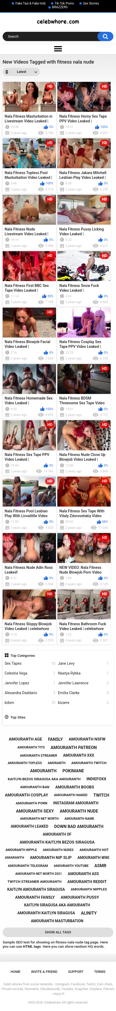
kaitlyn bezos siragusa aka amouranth (44, 779)
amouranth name (79, 819)
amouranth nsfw (87, 739)
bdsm (30, 702)
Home (15, 972)
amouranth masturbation (57, 921)
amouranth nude (79, 811)
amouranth (43, 770)
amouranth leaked (29, 826)
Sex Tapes (30, 663)
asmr (100, 865)
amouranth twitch (89, 763)
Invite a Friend (44, 972)
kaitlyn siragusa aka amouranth (57, 905)
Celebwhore (52, 1002)
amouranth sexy (35, 811)
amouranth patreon (74, 747)
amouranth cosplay (26, 795)
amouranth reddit (87, 881)
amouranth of (57, 834)
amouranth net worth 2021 (38, 874)
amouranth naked (70, 795)
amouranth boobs (74, 787)
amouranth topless (25, 763)
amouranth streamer (38, 755)
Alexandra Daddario (30, 693)
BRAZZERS (59, 7)
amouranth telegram (28, 866)
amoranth (57, 763)
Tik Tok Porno (64, 3)
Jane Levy (83, 663)
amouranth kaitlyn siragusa (46, 913)
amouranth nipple (21, 850)
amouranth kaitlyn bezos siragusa (57, 842)
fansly (55, 739)
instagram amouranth (75, 803)
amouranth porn (31, 803)
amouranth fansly (35, 897)
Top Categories (22, 655)
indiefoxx (96, 779)
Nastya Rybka (83, 673)
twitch (101, 795)
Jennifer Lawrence (83, 683)
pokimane (73, 770)
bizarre (83, 702)
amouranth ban (34, 787)
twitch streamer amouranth (34, 882)
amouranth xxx (78, 755)
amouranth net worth (39, 819)
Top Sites (17, 717)
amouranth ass (83, 874)
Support (76, 972)
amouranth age (25, 739)
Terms (100, 972)
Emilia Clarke (83, 693)
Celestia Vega (30, 673)
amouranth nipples (89, 889)
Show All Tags (58, 932)
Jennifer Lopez (30, 683)
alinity (89, 913)
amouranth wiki (93, 857)
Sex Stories (91, 3)
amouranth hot (94, 850)
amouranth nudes (58, 850)
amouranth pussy (80, 897)
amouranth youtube (71, 866)
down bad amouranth (79, 826)
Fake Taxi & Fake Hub (30, 3)
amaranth (14, 857)
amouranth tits (31, 747)
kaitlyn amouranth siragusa (36, 889)
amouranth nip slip (51, 857)
